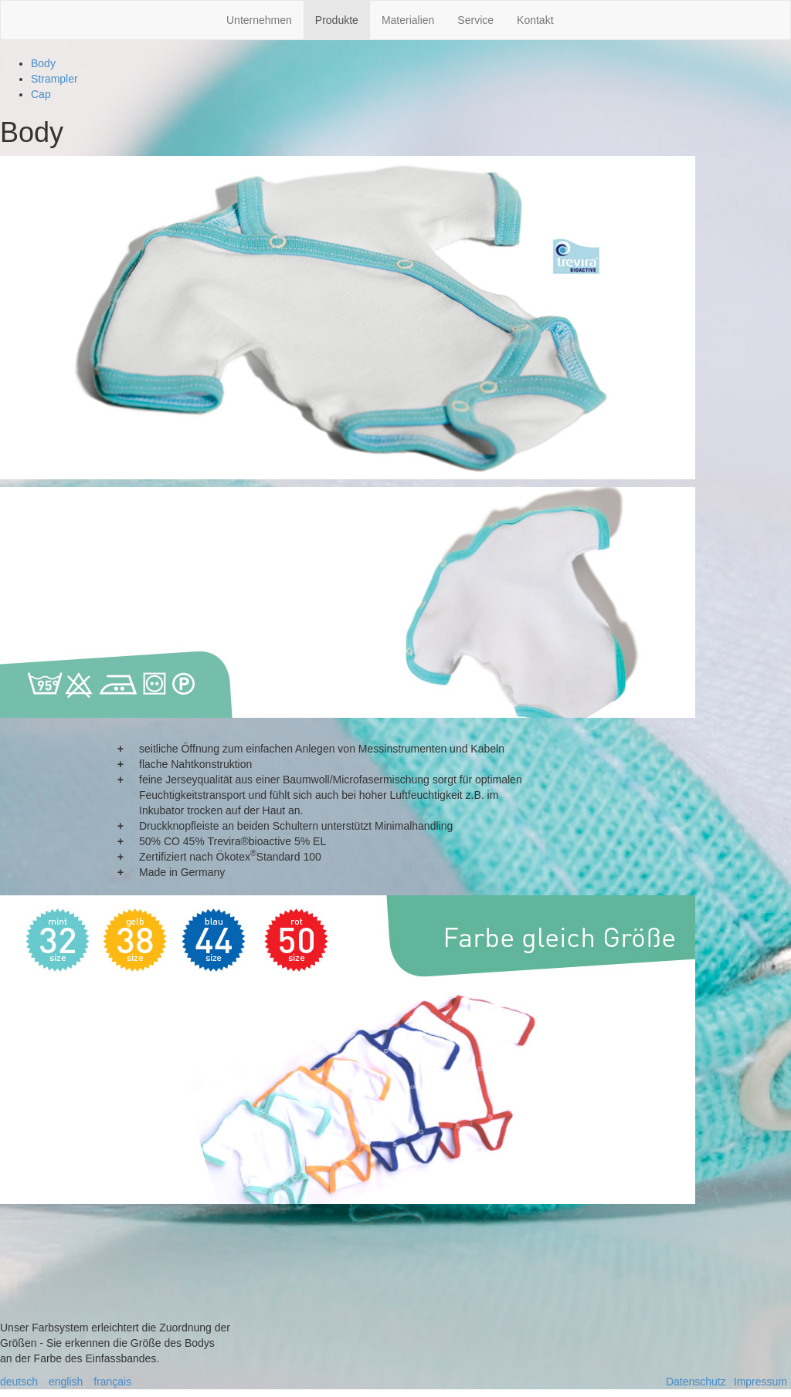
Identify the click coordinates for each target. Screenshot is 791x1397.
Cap (41, 94)
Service (475, 20)
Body (43, 63)
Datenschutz (696, 1381)
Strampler (54, 79)
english (66, 1381)
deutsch (19, 1381)
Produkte (336, 20)
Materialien (408, 20)
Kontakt (535, 20)
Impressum (760, 1381)
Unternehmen (259, 20)
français (112, 1381)
